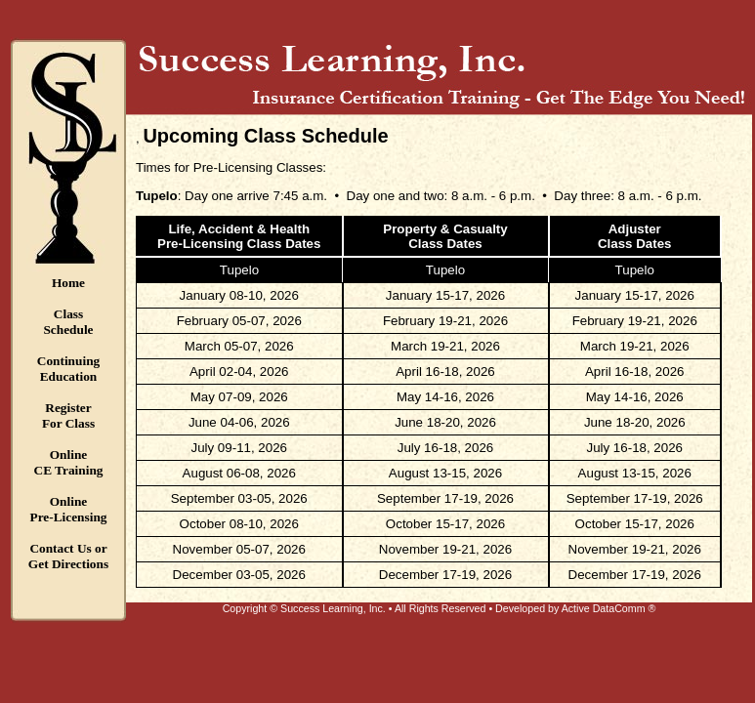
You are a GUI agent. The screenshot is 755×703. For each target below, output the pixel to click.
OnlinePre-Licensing (68, 509)
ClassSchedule (68, 322)
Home (68, 282)
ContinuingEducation (68, 368)
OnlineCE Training (69, 462)
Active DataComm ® (609, 608)
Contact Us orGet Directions (68, 556)
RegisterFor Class (68, 415)
